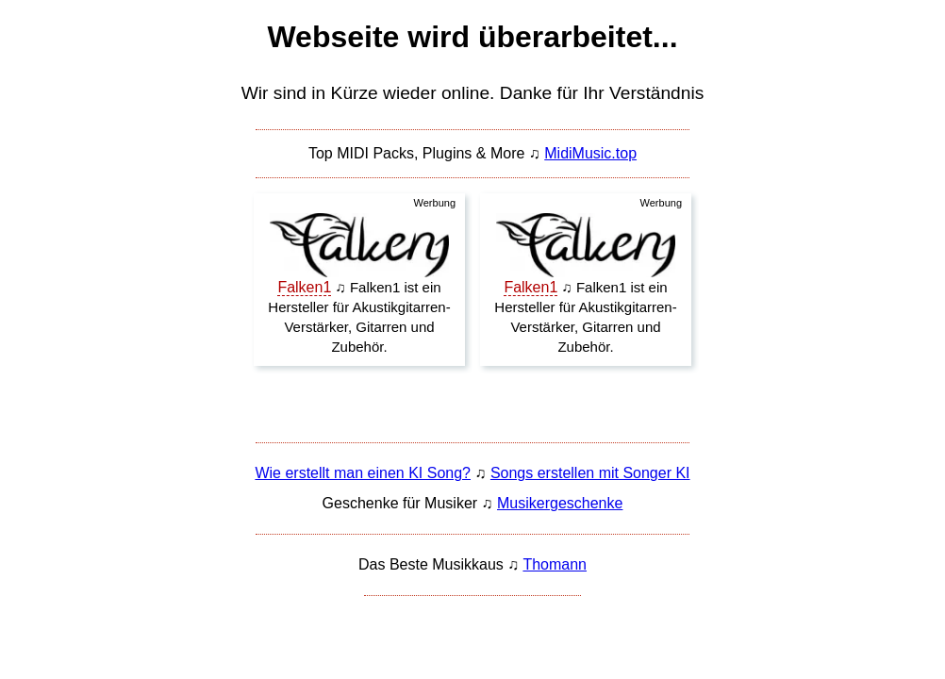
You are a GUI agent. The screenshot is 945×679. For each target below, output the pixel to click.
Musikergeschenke (559, 503)
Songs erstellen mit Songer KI (590, 473)
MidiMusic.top (590, 153)
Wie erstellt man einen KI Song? (363, 473)
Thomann (554, 564)
